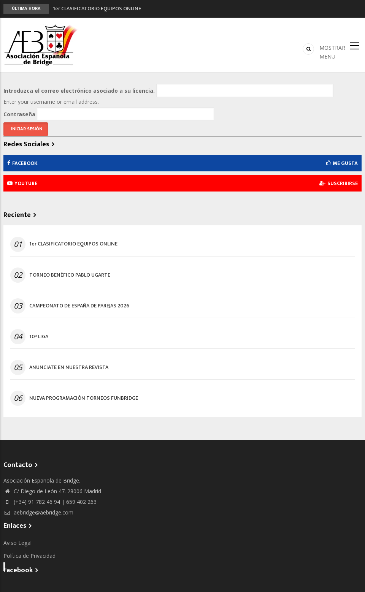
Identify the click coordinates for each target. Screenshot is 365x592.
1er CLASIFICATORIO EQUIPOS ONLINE (97, 8)
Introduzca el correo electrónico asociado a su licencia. (79, 90)
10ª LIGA (38, 336)
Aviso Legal (17, 542)
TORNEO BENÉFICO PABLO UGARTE (69, 275)
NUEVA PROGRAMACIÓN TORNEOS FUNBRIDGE (83, 398)
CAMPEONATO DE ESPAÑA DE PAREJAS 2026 (79, 305)
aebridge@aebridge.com (38, 512)
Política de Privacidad (29, 555)
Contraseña (19, 114)
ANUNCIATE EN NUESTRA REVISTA (68, 367)
